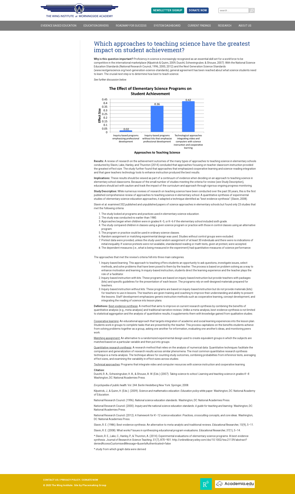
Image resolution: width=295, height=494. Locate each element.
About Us (245, 25)
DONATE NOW (198, 10)
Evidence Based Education (58, 25)
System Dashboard (167, 25)
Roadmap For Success (131, 25)
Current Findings (199, 25)
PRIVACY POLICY (70, 479)
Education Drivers (96, 25)
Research (224, 25)
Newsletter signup (167, 10)
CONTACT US (50, 479)
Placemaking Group (94, 485)
